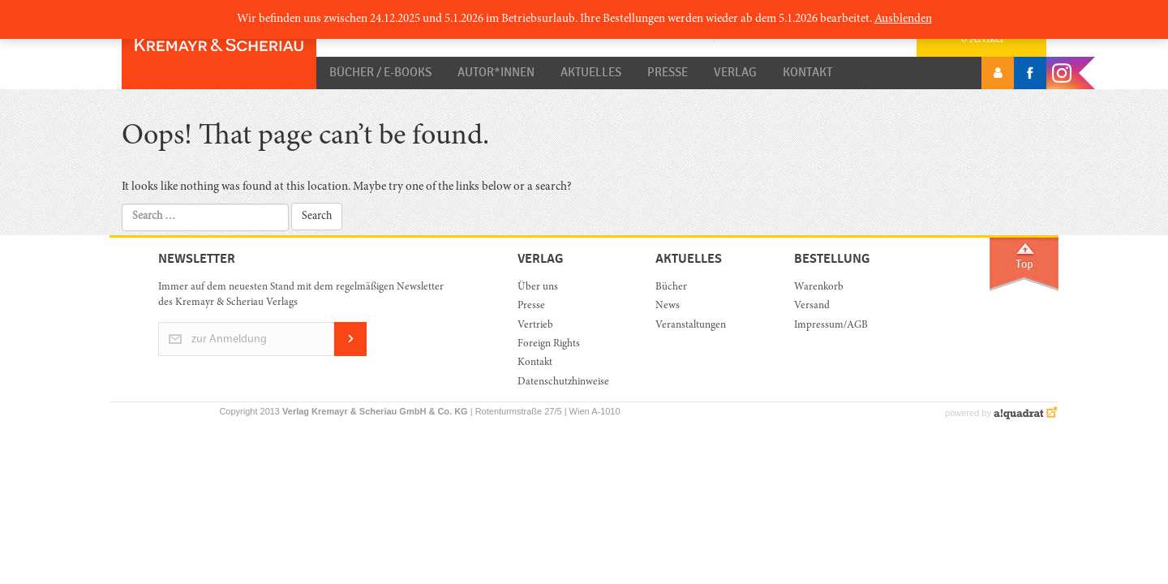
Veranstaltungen (690, 325)
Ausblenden (903, 19)
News (667, 306)
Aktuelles (590, 72)
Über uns (537, 287)
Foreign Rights (548, 344)
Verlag (735, 72)
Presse (667, 72)
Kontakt (807, 72)
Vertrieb (535, 325)
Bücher (671, 287)
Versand (812, 306)
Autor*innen (496, 72)
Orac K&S (219, 44)
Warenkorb (819, 287)
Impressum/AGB (831, 325)
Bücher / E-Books (380, 72)
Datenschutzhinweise (563, 382)
